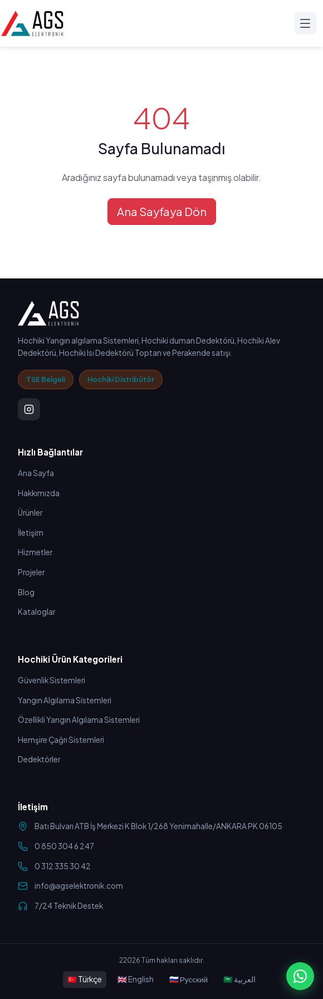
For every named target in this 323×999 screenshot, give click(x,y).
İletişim (30, 532)
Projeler (31, 572)
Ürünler (30, 512)
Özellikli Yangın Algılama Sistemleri (79, 719)
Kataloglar (36, 611)
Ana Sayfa (36, 473)
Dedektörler (39, 759)
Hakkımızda (39, 493)
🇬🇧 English (136, 979)
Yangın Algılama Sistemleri (64, 700)
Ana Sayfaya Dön (162, 211)
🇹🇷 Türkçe (84, 979)
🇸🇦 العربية (239, 979)
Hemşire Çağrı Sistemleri (61, 740)
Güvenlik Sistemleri (51, 680)
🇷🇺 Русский (188, 979)
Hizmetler (35, 552)
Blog (26, 592)
